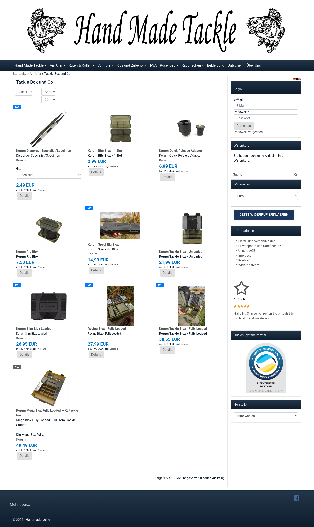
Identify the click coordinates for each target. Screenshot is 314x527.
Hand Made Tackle (29, 65)
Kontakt (243, 260)
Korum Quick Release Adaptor (180, 151)
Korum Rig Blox (27, 252)
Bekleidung (215, 65)
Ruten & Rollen (80, 65)
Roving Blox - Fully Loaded (107, 329)
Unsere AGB (246, 251)
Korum (21, 160)
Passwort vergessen (248, 132)
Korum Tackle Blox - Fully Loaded (183, 329)
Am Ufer (56, 65)
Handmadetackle (38, 520)
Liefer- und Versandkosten (257, 241)
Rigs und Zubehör (130, 65)
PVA (153, 65)
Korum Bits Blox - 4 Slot (105, 151)
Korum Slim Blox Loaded (33, 329)
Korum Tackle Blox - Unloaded (180, 252)
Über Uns (254, 65)
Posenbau (167, 65)
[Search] (266, 175)
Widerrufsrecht (248, 265)
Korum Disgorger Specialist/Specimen (43, 151)
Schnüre (104, 65)
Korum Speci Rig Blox (103, 244)
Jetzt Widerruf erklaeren (264, 214)
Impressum (246, 255)
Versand (42, 190)
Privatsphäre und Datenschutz (259, 246)
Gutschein (235, 65)
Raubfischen (191, 65)
